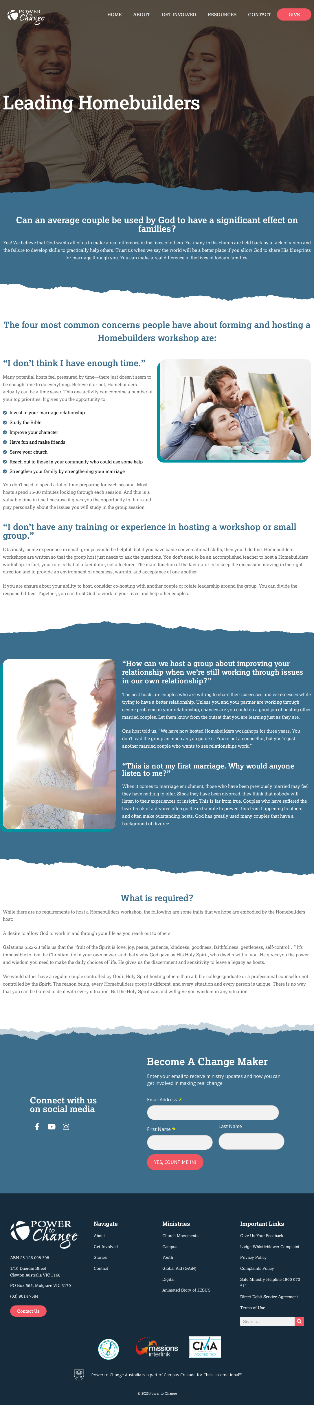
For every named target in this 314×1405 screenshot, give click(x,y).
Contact (259, 14)
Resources (222, 14)
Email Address (164, 1100)
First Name (161, 1129)
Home (114, 14)
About (141, 14)
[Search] (299, 1321)
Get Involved (179, 14)
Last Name (230, 1126)
